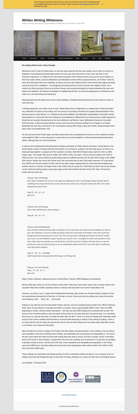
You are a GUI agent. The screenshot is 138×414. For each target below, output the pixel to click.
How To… (86, 58)
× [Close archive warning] (102, 4)
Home (24, 58)
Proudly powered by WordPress (69, 406)
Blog (100, 58)
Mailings (107, 58)
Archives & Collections (65, 58)
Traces (42, 58)
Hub (93, 58)
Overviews (33, 58)
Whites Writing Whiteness (42, 20)
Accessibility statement (69, 395)
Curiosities (51, 58)
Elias (77, 58)
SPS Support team (86, 4)
